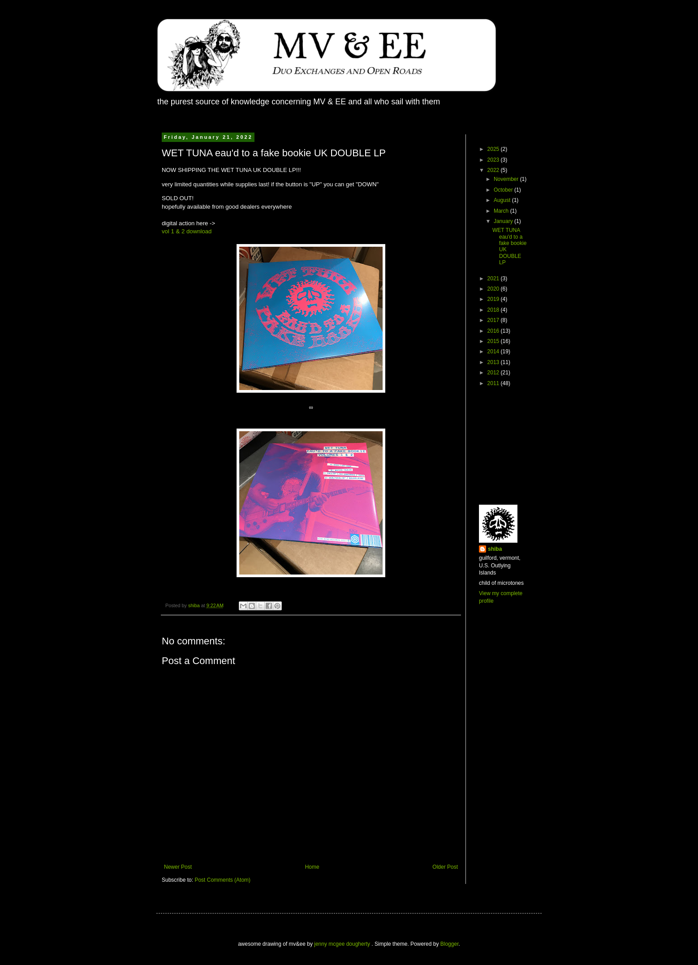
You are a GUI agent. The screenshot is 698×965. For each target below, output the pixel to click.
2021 (494, 278)
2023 (494, 160)
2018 (494, 310)
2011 (494, 383)
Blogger (449, 944)
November (507, 179)
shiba (495, 549)
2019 (494, 299)
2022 (494, 170)
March (502, 211)
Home (312, 867)
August (503, 200)
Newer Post (178, 867)
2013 (494, 362)
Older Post (445, 867)
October (504, 190)
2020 (494, 289)
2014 (494, 351)
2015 (494, 341)
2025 (494, 149)
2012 (494, 372)
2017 (494, 320)
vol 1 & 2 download (186, 231)
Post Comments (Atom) (222, 880)
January (504, 221)
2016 (494, 331)
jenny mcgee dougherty (342, 944)
